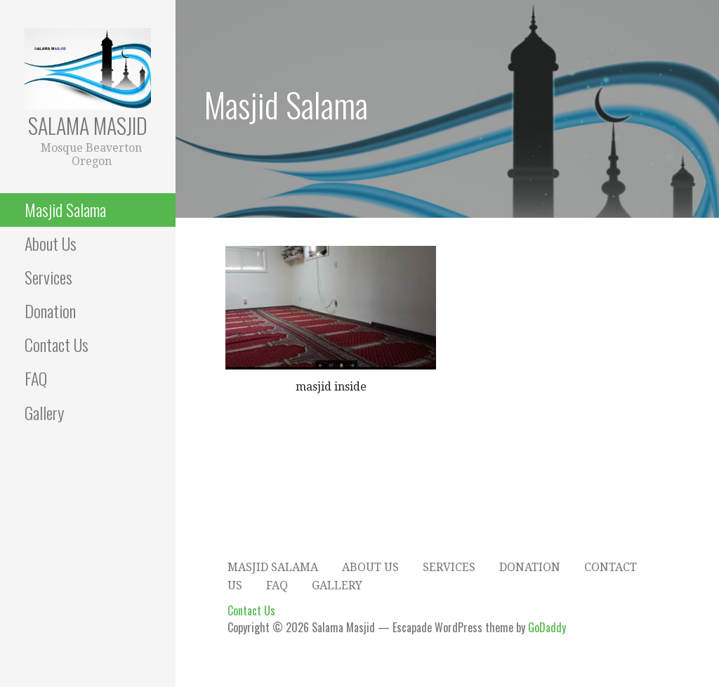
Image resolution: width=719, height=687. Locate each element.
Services (48, 276)
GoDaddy (547, 627)
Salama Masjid (87, 125)
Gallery (44, 412)
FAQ (36, 378)
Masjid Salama (65, 209)
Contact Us (56, 344)
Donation (50, 310)
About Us (51, 243)
